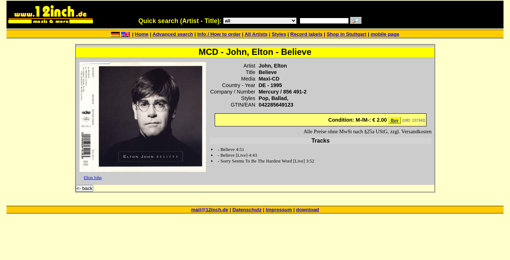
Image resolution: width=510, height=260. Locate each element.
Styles (279, 34)
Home (142, 34)
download (307, 209)
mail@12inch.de (209, 209)
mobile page (384, 34)
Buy (394, 120)
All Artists (256, 34)
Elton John (93, 178)
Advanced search (173, 34)
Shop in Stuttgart (347, 34)
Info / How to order (219, 34)
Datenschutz (247, 209)
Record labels (306, 34)
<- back (85, 188)
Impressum (279, 209)
